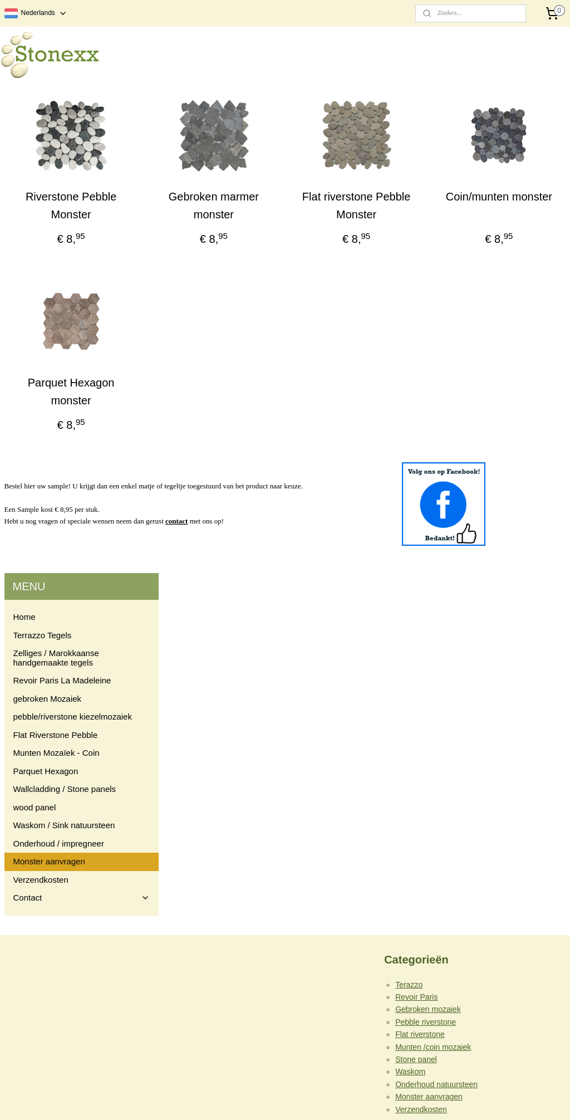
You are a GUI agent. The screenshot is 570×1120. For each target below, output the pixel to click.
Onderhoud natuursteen (436, 749)
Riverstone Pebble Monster (214, 205)
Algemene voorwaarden (436, 829)
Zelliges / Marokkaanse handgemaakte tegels (56, 175)
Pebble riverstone (425, 687)
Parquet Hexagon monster (213, 418)
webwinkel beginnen (299, 1099)
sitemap (243, 1099)
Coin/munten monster (519, 205)
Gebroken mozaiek (428, 675)
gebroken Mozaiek (47, 216)
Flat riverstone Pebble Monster (417, 205)
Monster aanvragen (49, 379)
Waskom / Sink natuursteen (64, 343)
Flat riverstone (420, 700)
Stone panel (416, 725)
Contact (81, 415)
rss (263, 1099)
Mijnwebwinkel (385, 1099)
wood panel (34, 325)
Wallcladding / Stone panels (64, 306)
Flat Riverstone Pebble (55, 252)
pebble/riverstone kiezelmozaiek (72, 234)
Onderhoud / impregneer (58, 361)
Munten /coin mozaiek (433, 712)
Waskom (410, 737)
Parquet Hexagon (45, 289)
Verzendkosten (40, 397)
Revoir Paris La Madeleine (62, 198)
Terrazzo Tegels (42, 153)
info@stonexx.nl (32, 1058)
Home (24, 134)
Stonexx (216, 902)
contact (339, 556)
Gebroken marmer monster (315, 214)
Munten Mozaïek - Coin (56, 270)
